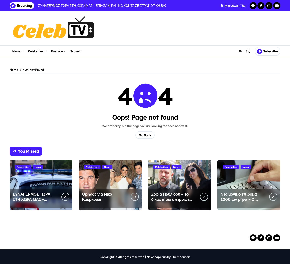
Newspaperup (157, 257)
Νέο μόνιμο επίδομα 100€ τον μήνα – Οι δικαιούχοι (239, 199)
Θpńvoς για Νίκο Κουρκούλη (97, 197)
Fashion (58, 51)
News (17, 51)
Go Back (145, 135)
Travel (76, 51)
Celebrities (37, 51)
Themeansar (180, 257)
